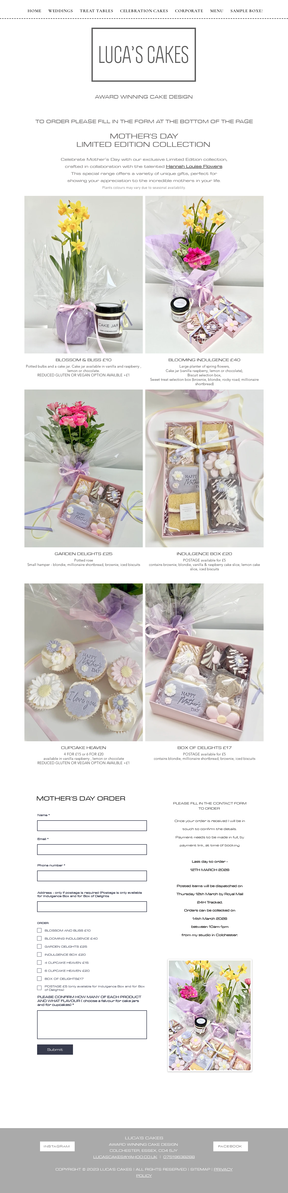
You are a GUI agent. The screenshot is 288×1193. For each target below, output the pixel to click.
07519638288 (179, 1157)
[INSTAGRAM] (57, 1146)
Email (41, 839)
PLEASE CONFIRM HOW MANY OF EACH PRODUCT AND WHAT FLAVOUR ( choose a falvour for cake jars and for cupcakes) (89, 1001)
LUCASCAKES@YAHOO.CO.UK (125, 1157)
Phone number (50, 865)
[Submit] (55, 1049)
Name (42, 815)
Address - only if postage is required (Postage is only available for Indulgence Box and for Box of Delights (89, 894)
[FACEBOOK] (230, 1146)
